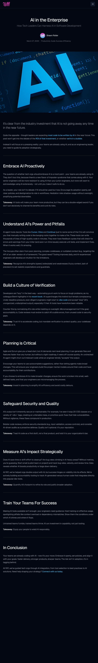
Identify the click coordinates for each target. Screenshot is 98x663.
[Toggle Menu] (93, 4)
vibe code (63, 300)
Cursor (34, 232)
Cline (40, 232)
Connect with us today (52, 571)
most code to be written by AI (61, 135)
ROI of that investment (46, 138)
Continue (51, 232)
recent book (37, 296)
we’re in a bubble (74, 138)
